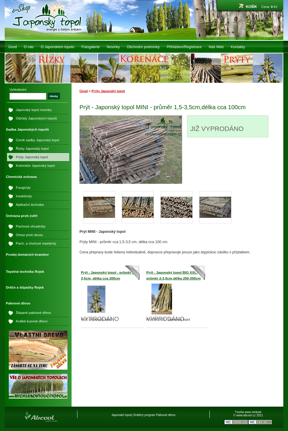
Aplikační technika (30, 205)
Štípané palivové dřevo (33, 313)
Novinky (113, 47)
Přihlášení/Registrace (184, 47)
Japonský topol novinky (34, 110)
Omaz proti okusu (29, 235)
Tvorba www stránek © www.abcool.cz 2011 (248, 413)
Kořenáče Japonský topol (35, 166)
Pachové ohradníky (30, 226)
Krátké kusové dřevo (32, 321)
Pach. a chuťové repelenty (36, 243)
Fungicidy (23, 188)
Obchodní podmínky (143, 47)
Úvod (12, 47)
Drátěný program (144, 415)
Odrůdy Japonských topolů (36, 118)
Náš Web (216, 47)
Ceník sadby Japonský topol (37, 140)
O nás (28, 47)
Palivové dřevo (166, 415)
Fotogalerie (90, 47)
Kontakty (238, 47)
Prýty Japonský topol (108, 91)
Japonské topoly (122, 415)
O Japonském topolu (57, 47)
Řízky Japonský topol (32, 149)
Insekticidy (24, 196)
